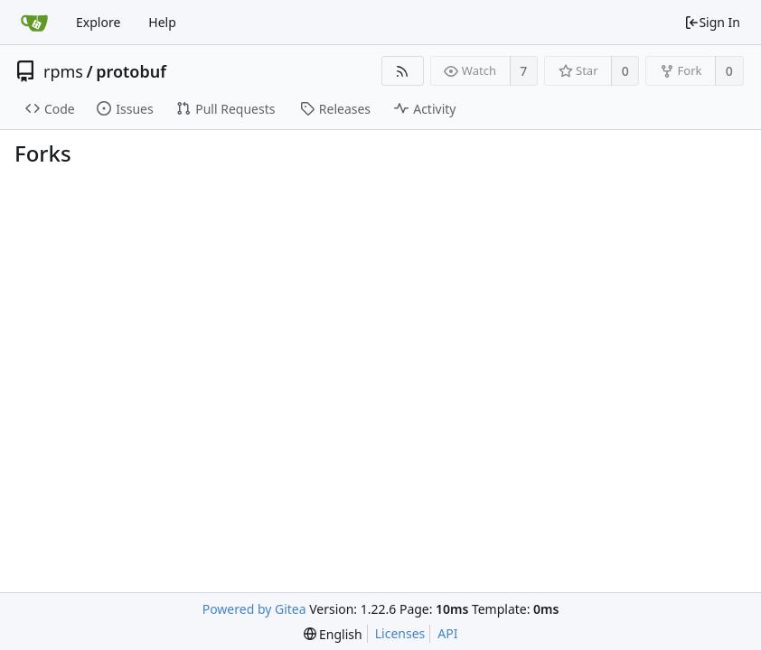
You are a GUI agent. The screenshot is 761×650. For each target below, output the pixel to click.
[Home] (34, 22)
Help (162, 22)
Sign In (712, 22)
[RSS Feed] (402, 71)
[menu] (333, 634)
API (447, 633)
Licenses (400, 633)
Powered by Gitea (254, 609)
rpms (63, 71)
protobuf (131, 71)
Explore (98, 22)
